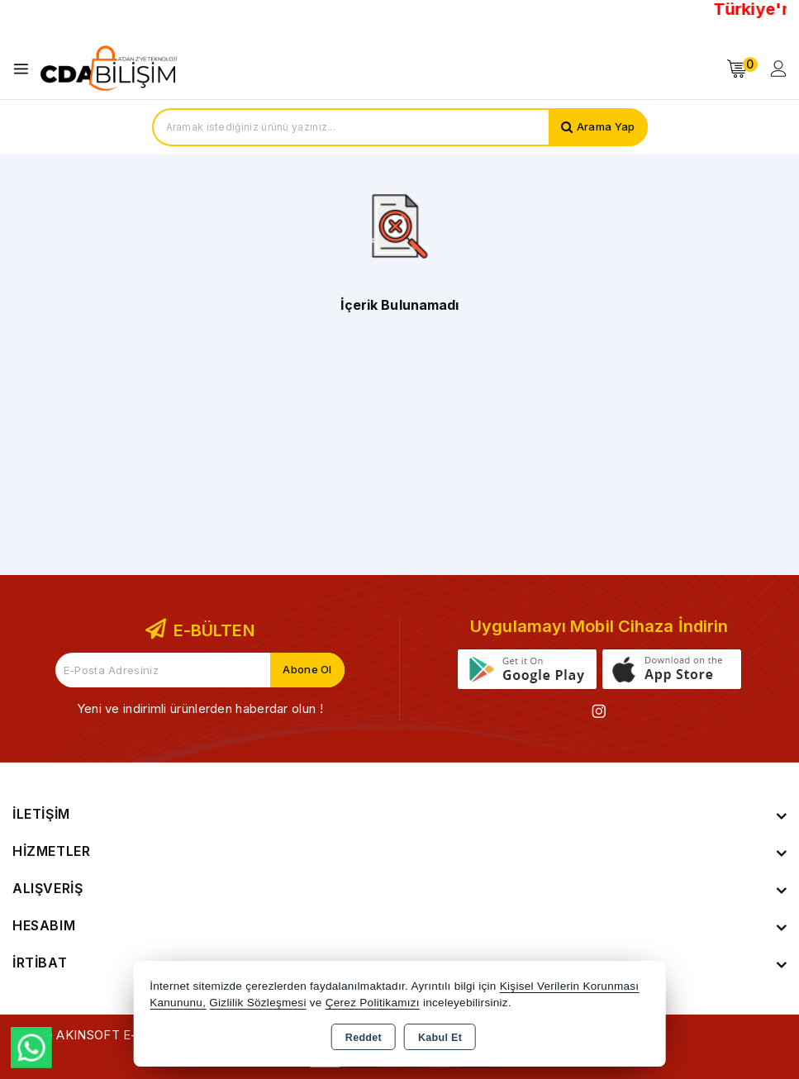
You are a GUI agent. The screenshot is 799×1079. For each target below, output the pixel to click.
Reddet (363, 1037)
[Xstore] (108, 68)
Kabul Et (440, 1037)
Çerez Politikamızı (373, 1002)
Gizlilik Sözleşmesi (257, 1002)
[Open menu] (25, 69)
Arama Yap (606, 127)
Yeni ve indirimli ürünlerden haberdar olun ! (200, 708)
